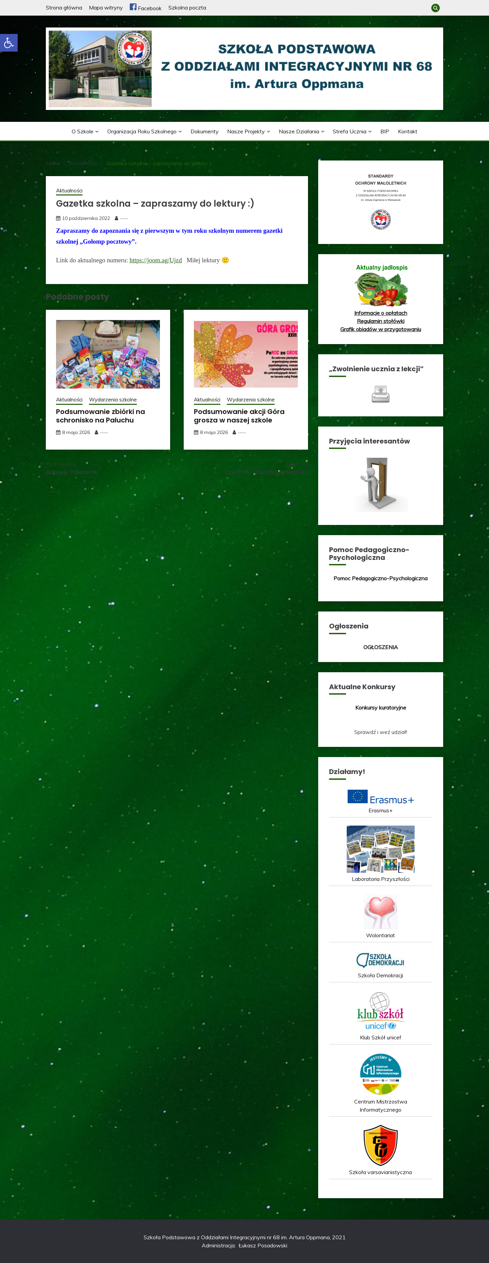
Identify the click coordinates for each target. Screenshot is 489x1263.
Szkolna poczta (187, 7)
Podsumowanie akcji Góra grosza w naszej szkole (239, 416)
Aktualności (69, 190)
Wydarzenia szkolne (113, 399)
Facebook (146, 8)
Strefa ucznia (349, 131)
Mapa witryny (106, 7)
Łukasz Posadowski (263, 1245)
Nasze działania (299, 131)
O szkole (82, 131)
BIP (384, 131)
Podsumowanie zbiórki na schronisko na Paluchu (100, 416)
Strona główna (64, 7)
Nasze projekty (246, 131)
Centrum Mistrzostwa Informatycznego (380, 1101)
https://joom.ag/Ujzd (156, 260)
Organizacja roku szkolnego (142, 131)
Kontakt (407, 131)
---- (124, 218)
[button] (9, 43)
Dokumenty (205, 131)
